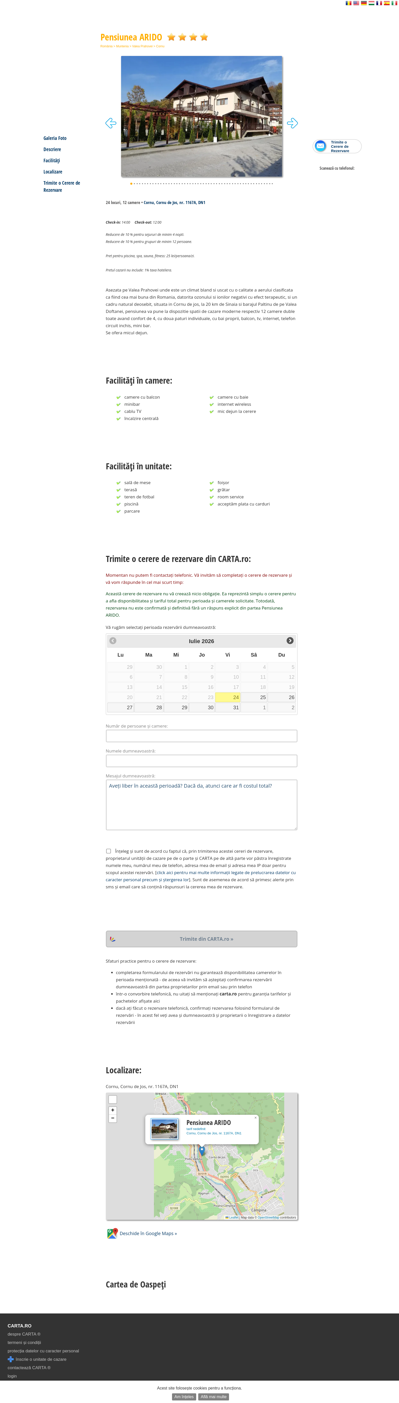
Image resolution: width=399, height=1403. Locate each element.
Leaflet (231, 1217)
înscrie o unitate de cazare (37, 1359)
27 (130, 707)
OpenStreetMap (268, 1217)
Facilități (52, 160)
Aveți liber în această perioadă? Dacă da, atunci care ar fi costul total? (201, 804)
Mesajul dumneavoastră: (130, 776)
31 (236, 707)
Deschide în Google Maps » (141, 1233)
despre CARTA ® (24, 1334)
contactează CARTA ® (29, 1367)
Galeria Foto (55, 138)
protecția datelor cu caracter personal (43, 1351)
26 (291, 697)
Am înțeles (184, 1397)
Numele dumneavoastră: (131, 751)
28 (159, 707)
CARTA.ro (20, 1325)
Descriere (52, 149)
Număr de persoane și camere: (137, 726)
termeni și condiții (24, 1342)
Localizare (53, 171)
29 (184, 707)
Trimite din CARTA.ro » (206, 939)
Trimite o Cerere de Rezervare (62, 186)
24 (236, 697)
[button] (202, 1151)
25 (263, 697)
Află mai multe (213, 1397)
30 (210, 707)
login (12, 1376)
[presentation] (144, 910)
